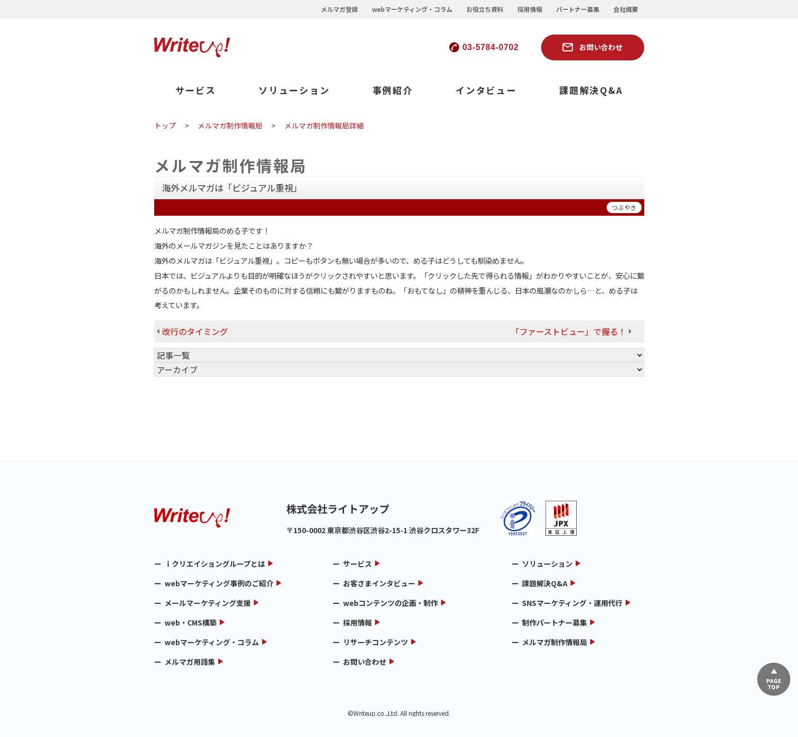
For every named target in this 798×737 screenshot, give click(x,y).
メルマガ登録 (339, 9)
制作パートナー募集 (554, 622)
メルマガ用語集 (190, 661)
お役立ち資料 (484, 9)
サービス (195, 90)
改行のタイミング (195, 331)
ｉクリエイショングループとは (215, 563)
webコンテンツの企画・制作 (390, 603)
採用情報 (529, 9)
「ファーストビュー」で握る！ (568, 331)
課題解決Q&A (591, 90)
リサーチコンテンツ (375, 642)
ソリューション (294, 90)
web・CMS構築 (191, 622)
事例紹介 (392, 90)
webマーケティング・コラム (412, 9)
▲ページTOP (773, 679)
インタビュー (486, 90)
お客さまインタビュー (379, 583)
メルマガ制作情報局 (554, 642)
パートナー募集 (577, 9)
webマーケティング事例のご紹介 (219, 583)
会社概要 (625, 9)
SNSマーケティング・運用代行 (572, 603)
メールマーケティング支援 (208, 603)
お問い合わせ (601, 47)
